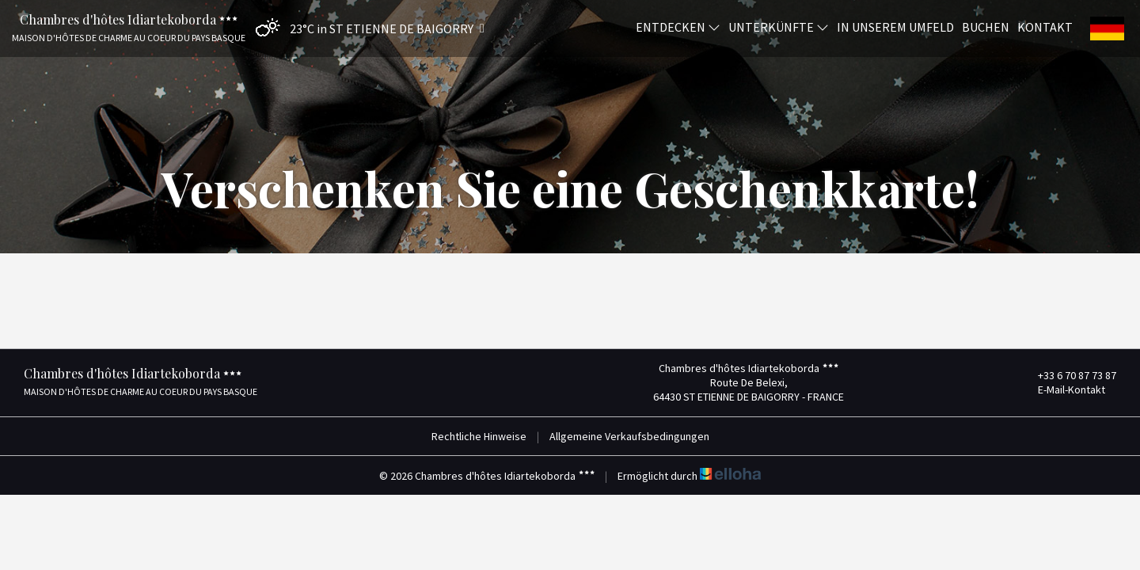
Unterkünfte (778, 26)
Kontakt (1045, 26)
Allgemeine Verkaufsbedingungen (629, 436)
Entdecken (678, 26)
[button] (366, 28)
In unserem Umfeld (895, 26)
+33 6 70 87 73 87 (1068, 375)
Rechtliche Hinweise (478, 436)
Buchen (985, 26)
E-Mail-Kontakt (1062, 389)
